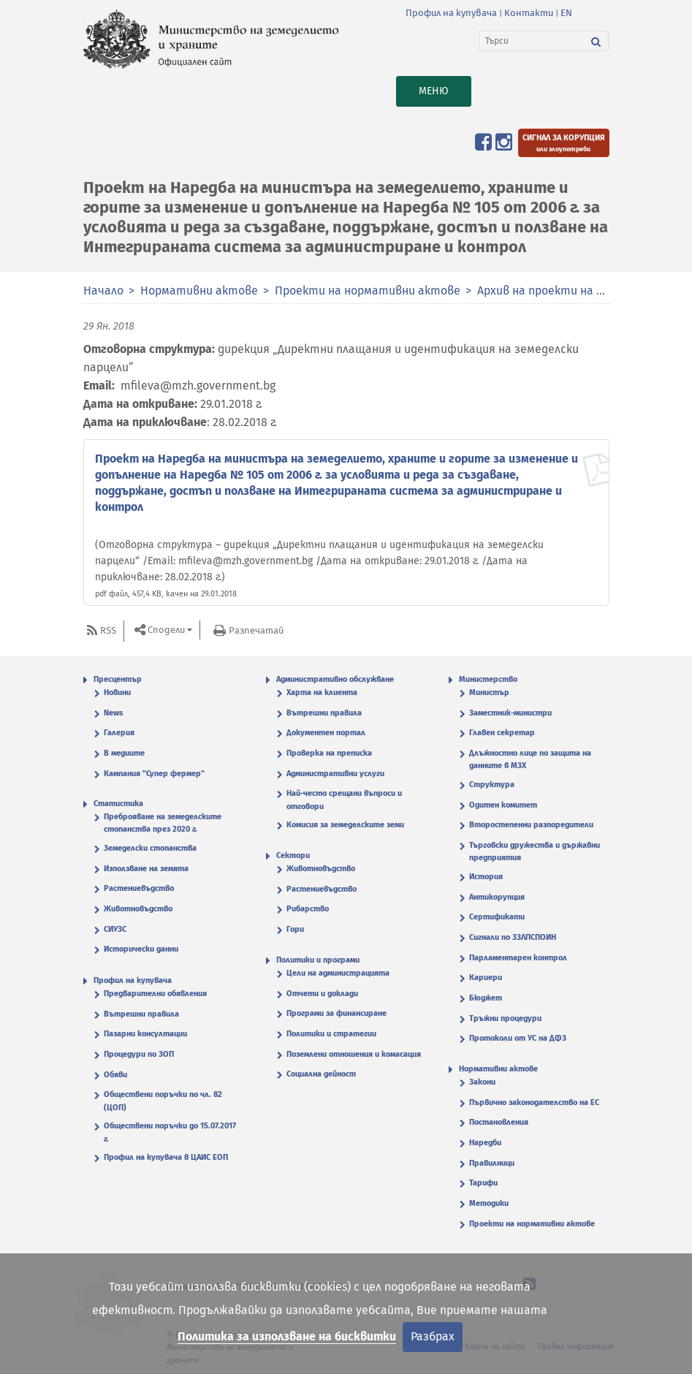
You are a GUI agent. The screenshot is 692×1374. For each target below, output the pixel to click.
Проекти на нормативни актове (369, 290)
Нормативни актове (199, 290)
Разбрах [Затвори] (433, 1336)
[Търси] (532, 41)
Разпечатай (256, 630)
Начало (103, 290)
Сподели (166, 629)
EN (566, 12)
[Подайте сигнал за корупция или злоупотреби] (563, 143)
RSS (108, 630)
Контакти (528, 12)
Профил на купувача (451, 12)
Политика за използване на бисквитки (287, 1336)
